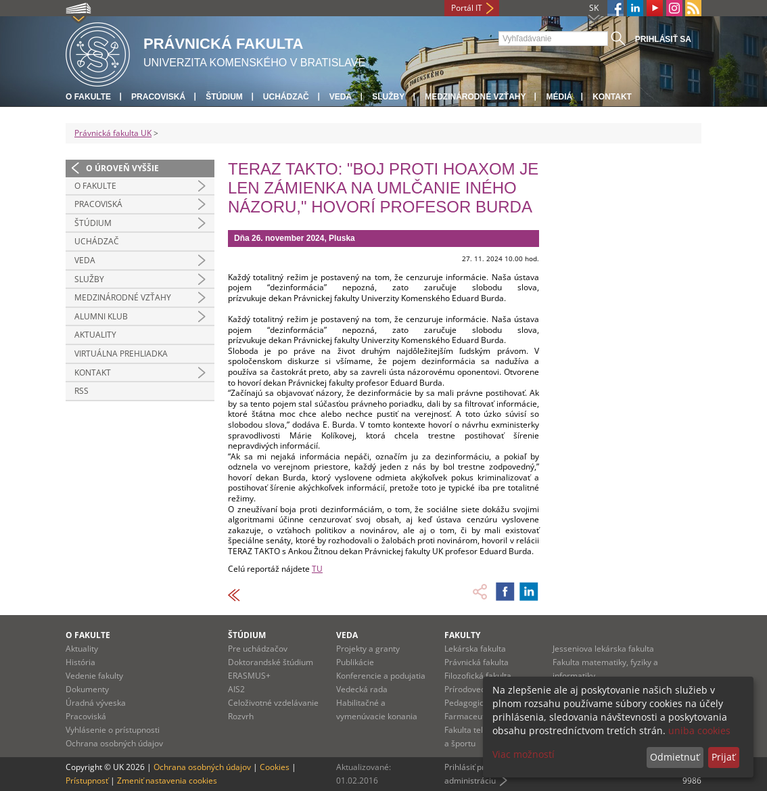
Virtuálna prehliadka (121, 353)
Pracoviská (158, 96)
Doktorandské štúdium (270, 662)
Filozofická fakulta (477, 675)
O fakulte (88, 96)
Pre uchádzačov (257, 648)
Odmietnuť (674, 756)
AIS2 (236, 689)
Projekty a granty (368, 648)
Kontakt (612, 96)
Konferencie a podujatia (380, 675)
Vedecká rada (362, 689)
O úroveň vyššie (122, 168)
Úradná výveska (96, 702)
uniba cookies (699, 730)
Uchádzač (286, 96)
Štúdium (224, 96)
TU (317, 568)
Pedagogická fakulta (482, 702)
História (80, 662)
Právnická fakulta (476, 662)
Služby (388, 96)
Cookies (274, 767)
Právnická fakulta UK (113, 133)
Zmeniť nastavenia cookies (167, 780)
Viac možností (523, 754)
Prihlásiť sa (663, 39)
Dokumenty (87, 689)
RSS (81, 391)
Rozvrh (241, 716)
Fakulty (462, 635)
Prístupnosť (87, 780)
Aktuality (95, 334)
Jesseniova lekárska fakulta (603, 648)
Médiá (559, 96)
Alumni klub (101, 316)
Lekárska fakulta (475, 648)
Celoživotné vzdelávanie (273, 702)
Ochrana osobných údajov (114, 743)
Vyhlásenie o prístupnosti (113, 730)
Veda (340, 96)
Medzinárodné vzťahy (475, 96)
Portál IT (466, 8)
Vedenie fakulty (94, 675)
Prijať (723, 756)
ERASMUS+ (249, 675)
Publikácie (355, 662)
